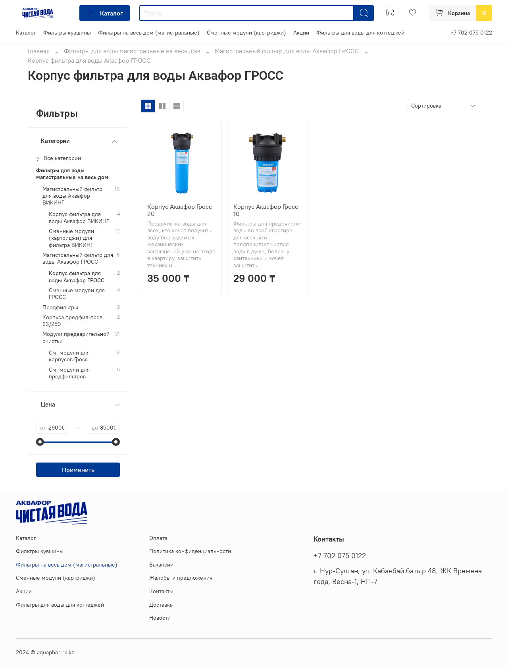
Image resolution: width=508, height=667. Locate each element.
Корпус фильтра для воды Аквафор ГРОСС (76, 276)
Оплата (158, 538)
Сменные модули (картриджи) (246, 32)
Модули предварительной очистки (76, 337)
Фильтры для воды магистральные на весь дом (132, 51)
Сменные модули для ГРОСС (77, 294)
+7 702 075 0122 (471, 32)
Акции (301, 32)
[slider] (40, 442)
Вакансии (161, 564)
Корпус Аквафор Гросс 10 (265, 210)
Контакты (161, 591)
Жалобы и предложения (180, 577)
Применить (78, 470)
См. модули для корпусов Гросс (69, 356)
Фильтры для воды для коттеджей (360, 32)
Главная (39, 51)
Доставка (161, 604)
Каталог (104, 13)
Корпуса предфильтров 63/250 (72, 321)
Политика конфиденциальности (190, 551)
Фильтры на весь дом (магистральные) (149, 32)
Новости (160, 617)
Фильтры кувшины (67, 32)
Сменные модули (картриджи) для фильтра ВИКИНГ (71, 238)
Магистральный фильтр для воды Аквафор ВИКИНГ (72, 196)
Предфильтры (60, 307)
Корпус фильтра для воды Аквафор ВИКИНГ (79, 217)
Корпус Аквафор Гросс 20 (179, 210)
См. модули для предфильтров (69, 373)
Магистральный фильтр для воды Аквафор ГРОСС (287, 51)
